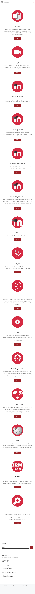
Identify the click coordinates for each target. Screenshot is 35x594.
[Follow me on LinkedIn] (20, 591)
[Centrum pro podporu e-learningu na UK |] (5, 2)
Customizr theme (24, 587)
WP (12, 587)
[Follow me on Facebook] (17, 591)
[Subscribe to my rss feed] (14, 591)
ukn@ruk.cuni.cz (6, 577)
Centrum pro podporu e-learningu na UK (15, 585)
